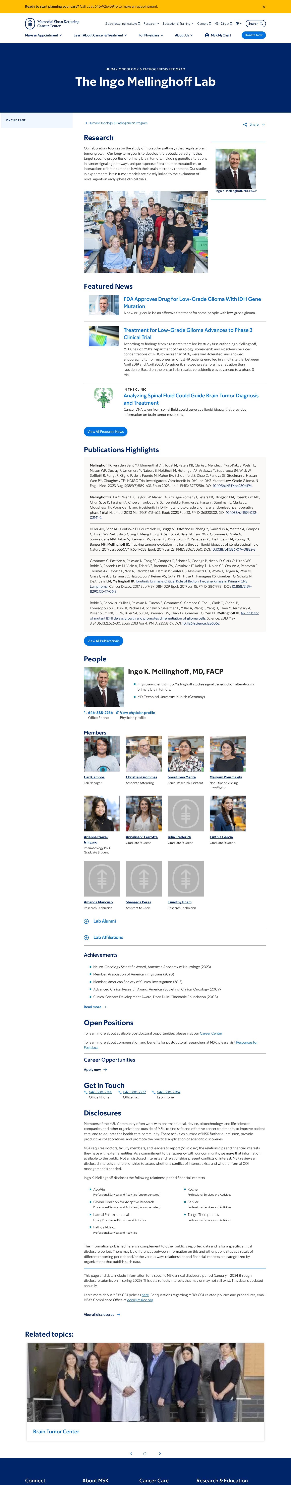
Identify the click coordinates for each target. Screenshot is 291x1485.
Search (256, 23)
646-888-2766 (100, 713)
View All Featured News (106, 432)
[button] (152, 23)
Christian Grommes (141, 777)
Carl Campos (94, 777)
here (145, 1295)
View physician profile (137, 713)
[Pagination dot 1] (144, 1453)
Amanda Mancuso (98, 902)
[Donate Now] (254, 35)
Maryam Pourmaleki (226, 777)
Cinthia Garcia (221, 837)
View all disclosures (99, 1315)
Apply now (92, 1070)
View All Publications (104, 641)
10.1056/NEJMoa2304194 (232, 486)
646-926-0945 (106, 6)
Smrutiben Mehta (182, 777)
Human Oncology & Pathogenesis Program (118, 123)
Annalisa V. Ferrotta (142, 837)
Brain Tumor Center (56, 1431)
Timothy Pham (179, 902)
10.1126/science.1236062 (201, 624)
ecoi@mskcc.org (140, 1300)
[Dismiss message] (264, 6)
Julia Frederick (179, 837)
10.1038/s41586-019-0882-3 (233, 550)
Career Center (211, 1033)
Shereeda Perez (138, 902)
